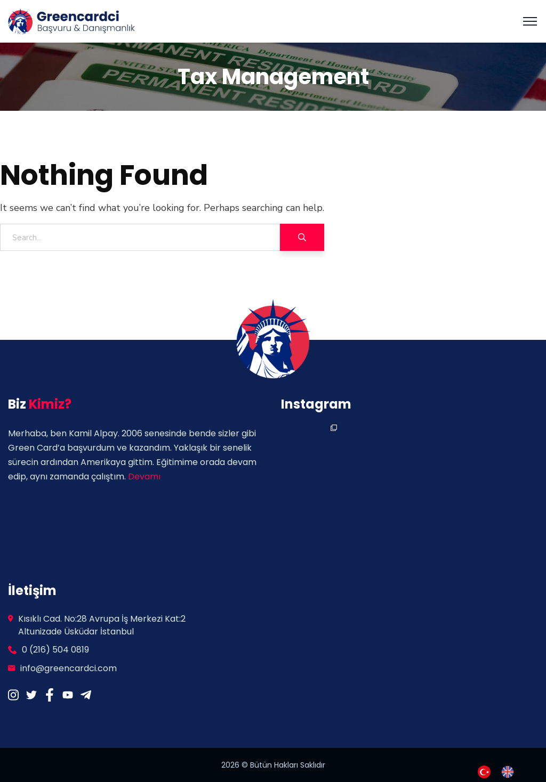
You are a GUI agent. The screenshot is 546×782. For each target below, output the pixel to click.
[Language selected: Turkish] (501, 770)
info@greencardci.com (68, 668)
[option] (510, 771)
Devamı (144, 476)
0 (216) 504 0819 (55, 649)
